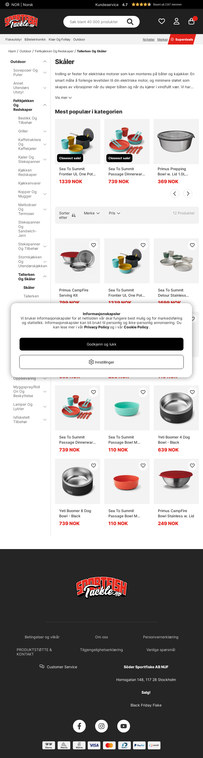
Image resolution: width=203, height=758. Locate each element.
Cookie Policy (136, 327)
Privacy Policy (96, 327)
